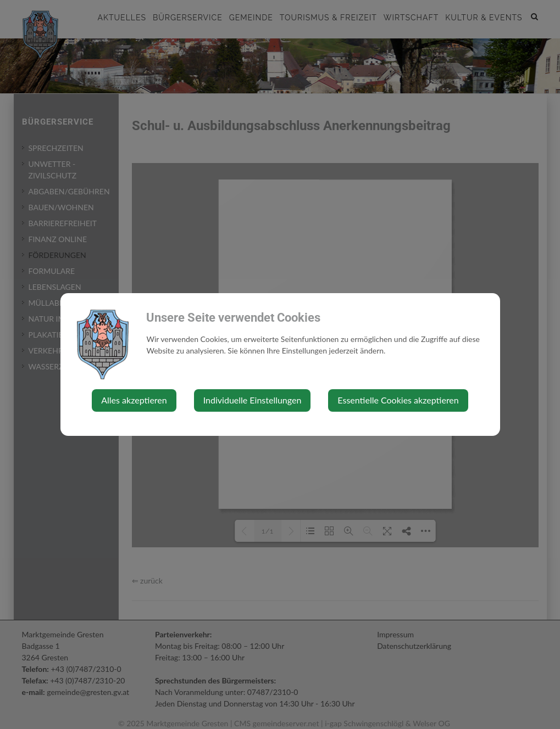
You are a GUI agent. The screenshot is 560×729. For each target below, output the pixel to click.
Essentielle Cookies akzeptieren (397, 400)
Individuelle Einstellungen (252, 400)
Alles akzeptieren (134, 400)
